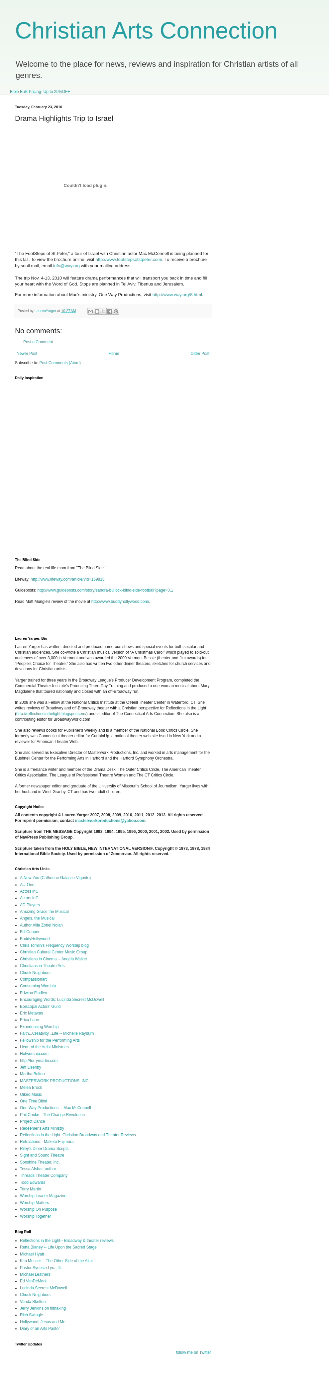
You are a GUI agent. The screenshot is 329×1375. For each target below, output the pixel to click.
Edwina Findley (33, 993)
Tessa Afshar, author (38, 1169)
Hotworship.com (34, 1053)
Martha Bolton (32, 1074)
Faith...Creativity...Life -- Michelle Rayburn (57, 1033)
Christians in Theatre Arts (42, 965)
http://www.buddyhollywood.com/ (120, 601)
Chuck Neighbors (35, 972)
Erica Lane (29, 1019)
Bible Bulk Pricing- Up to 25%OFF (40, 91)
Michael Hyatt (32, 1254)
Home (114, 353)
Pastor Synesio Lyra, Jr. (41, 1267)
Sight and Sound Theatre (42, 1155)
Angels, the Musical (37, 918)
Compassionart (33, 979)
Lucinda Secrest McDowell (43, 1288)
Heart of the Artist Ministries (44, 1047)
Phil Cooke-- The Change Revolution (52, 1114)
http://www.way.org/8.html (177, 294)
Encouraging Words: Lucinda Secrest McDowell (62, 999)
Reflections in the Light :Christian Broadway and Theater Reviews (78, 1135)
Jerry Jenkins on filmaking (43, 1308)
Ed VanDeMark (33, 1281)
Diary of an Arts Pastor (40, 1328)
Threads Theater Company (43, 1175)
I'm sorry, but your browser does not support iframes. (119, 464)
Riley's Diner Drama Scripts (44, 1148)
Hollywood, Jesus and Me (42, 1322)
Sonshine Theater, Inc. (40, 1162)
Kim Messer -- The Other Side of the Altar (56, 1260)
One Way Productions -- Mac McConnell (55, 1107)
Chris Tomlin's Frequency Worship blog (54, 945)
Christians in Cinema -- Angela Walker (53, 959)
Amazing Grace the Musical (44, 911)
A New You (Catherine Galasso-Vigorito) (55, 877)
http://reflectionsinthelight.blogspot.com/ (51, 713)
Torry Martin (30, 1189)
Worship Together (35, 1216)
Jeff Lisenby (30, 1067)
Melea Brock (31, 1087)
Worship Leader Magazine (43, 1195)
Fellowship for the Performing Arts (50, 1040)
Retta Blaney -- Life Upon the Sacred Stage (58, 1247)
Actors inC (29, 891)
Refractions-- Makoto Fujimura (46, 1141)
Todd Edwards (32, 1182)
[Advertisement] (92, 622)
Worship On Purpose (38, 1209)
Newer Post (27, 353)
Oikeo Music (31, 1094)
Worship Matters (34, 1202)
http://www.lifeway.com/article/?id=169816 (67, 579)
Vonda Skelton (33, 1301)
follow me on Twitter (193, 1352)
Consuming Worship (38, 986)
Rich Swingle (31, 1315)
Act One (27, 884)
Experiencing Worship (39, 1026)
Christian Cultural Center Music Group (53, 952)
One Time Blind (33, 1101)
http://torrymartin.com (38, 1060)
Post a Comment (38, 342)
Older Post (199, 353)
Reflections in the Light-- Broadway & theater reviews (67, 1240)
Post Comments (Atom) (60, 363)
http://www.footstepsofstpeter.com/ (128, 259)
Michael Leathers (35, 1274)
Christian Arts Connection (146, 30)
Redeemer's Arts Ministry (42, 1128)
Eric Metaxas (31, 1013)
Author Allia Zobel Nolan (41, 925)
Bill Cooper (30, 932)
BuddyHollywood (35, 938)
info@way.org (66, 265)
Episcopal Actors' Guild (40, 1006)
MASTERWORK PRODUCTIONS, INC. (55, 1081)
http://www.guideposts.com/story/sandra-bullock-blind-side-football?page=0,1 (105, 590)
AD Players (30, 905)
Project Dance (32, 1121)
